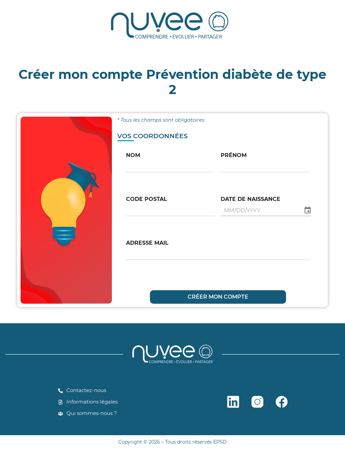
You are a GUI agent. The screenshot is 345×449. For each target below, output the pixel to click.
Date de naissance (250, 199)
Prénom (234, 155)
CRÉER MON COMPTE (218, 297)
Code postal (146, 199)
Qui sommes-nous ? (87, 413)
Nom (133, 155)
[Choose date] (307, 210)
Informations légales (88, 401)
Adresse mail (147, 243)
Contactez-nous (82, 390)
